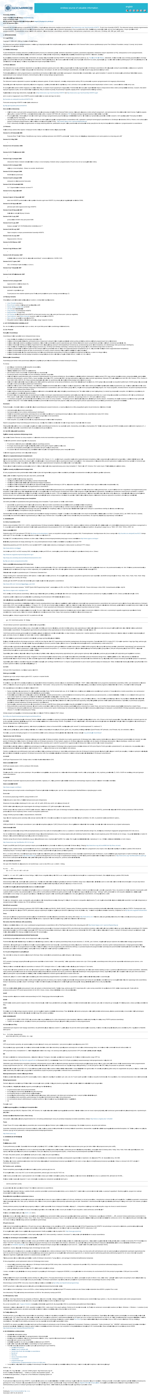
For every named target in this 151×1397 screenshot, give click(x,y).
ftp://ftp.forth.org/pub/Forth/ (28, 1060)
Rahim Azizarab (24, 316)
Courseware (15, 1358)
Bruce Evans (11, 305)
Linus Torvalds (11, 303)
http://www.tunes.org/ (29, 855)
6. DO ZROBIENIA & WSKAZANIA (13, 1331)
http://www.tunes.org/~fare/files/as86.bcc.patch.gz (131, 855)
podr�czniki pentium (17, 1347)
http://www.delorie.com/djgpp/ (12, 548)
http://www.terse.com (86, 917)
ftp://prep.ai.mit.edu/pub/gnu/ (39, 533)
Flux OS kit (77, 1319)
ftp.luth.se (14, 1353)
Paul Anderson (11, 316)
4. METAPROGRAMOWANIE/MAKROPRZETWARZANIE (20, 935)
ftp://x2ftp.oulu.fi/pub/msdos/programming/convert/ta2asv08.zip (22, 716)
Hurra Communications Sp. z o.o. (20, 1391)
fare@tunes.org (28, 17)
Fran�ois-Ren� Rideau (96, 58)
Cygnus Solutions (25, 1304)
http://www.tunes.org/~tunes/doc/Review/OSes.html (18, 1328)
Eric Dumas (10, 314)
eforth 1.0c (28, 1213)
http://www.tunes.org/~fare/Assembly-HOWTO (85, 27)
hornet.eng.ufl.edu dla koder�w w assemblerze (25, 1351)
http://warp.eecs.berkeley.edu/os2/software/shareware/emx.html (22, 558)
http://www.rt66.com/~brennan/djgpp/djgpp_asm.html (19, 584)
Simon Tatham (11, 307)
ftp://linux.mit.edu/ (115, 845)
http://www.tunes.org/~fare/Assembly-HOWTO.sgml (82, 93)
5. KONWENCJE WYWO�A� (12, 1137)
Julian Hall (20, 307)
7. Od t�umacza (8, 1377)
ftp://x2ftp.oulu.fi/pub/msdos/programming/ (66, 1283)
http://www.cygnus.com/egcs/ (89, 538)
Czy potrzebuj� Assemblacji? (93, 733)
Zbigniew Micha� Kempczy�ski (89, 1383)
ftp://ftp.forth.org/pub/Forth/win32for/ (136, 910)
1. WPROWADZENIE (9, 35)
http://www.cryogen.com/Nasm (12, 787)
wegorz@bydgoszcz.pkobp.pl (43, 21)
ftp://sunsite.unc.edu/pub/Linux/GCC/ (130, 533)
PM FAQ (14, 1355)
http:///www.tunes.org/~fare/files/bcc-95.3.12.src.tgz (18, 842)
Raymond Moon (12, 312)
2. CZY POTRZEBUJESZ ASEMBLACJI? (15, 323)
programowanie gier (17, 1360)
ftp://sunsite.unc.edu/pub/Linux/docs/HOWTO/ (17, 99)
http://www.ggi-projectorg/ (73, 1231)
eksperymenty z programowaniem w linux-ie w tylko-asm (28, 1362)
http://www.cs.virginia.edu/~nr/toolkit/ (102, 1119)
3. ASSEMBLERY (8, 518)
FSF (69, 114)
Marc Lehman (11, 318)
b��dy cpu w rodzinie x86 (19, 1349)
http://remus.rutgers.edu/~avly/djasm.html (15, 590)
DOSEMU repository (18, 1244)
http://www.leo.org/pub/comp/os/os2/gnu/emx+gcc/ (18, 554)
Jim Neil (9, 309)
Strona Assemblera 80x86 (19, 1357)
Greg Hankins (11, 310)
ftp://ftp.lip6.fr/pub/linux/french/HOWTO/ (15, 105)
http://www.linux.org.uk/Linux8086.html (98, 845)
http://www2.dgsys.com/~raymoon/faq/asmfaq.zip (72, 121)
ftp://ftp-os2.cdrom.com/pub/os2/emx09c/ (15, 561)
